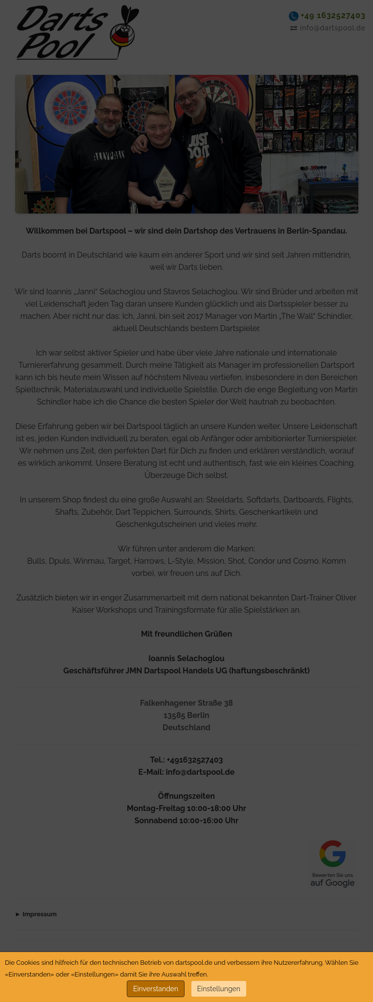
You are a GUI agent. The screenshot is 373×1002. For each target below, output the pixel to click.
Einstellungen (218, 989)
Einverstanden (155, 989)
